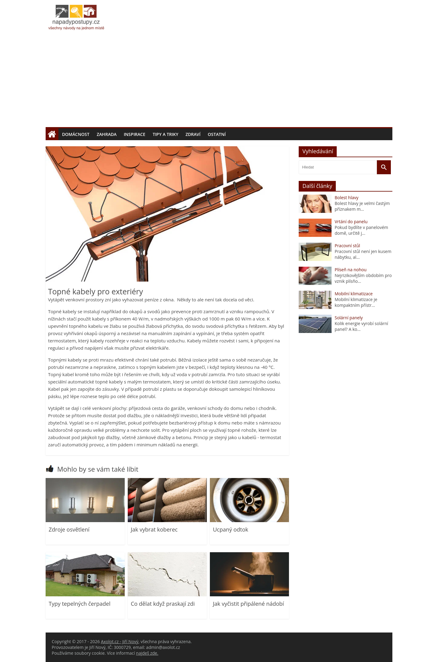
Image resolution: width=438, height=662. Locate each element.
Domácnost (75, 134)
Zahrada (106, 134)
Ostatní (217, 134)
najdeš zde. (147, 653)
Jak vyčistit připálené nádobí (248, 603)
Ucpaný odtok (230, 529)
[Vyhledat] (384, 167)
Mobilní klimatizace (354, 293)
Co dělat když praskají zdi (163, 603)
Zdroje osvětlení (69, 529)
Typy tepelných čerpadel (79, 603)
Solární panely (349, 318)
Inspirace (134, 134)
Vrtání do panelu (351, 221)
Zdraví (193, 134)
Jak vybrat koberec (154, 529)
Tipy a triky (165, 134)
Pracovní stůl (347, 245)
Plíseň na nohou (351, 269)
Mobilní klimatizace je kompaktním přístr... (356, 302)
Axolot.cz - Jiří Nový (119, 641)
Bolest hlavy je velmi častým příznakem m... (362, 206)
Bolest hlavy (346, 197)
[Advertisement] (219, 81)
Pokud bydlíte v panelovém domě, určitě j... (361, 230)
